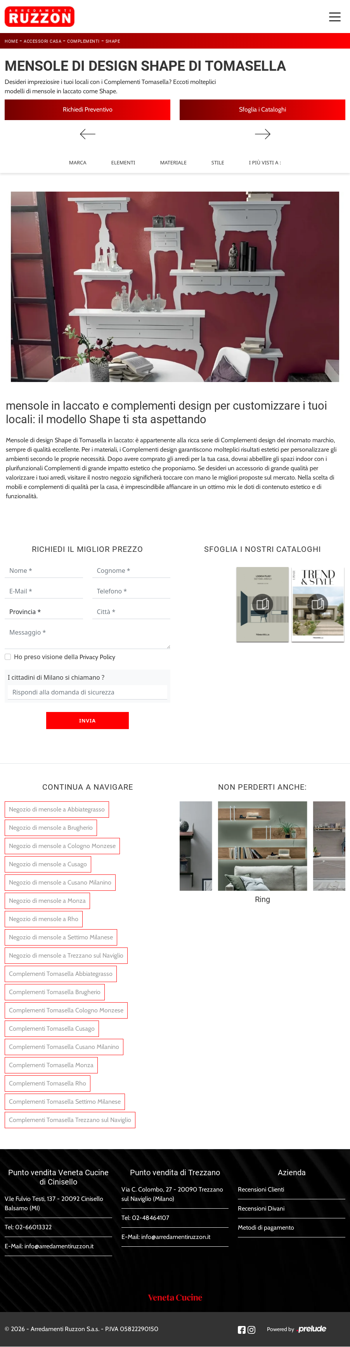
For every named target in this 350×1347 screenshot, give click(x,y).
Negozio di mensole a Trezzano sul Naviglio (66, 956)
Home (11, 41)
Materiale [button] (173, 162)
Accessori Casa (42, 41)
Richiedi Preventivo (88, 109)
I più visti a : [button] (265, 162)
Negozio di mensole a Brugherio (51, 828)
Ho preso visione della (64, 657)
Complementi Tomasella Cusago (52, 1029)
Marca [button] (78, 162)
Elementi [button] (123, 162)
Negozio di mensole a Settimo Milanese (61, 937)
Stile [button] (217, 162)
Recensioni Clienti (261, 1189)
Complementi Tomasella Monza (51, 1065)
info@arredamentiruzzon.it (59, 1246)
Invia (87, 720)
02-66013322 (33, 1227)
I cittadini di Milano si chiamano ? (56, 677)
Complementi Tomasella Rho (47, 1083)
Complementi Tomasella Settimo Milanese (65, 1102)
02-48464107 (150, 1218)
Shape (113, 41)
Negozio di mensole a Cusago (48, 864)
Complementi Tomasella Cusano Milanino (64, 1047)
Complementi (83, 41)
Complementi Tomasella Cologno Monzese (66, 1010)
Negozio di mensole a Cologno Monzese (62, 846)
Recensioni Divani (261, 1209)
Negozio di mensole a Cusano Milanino (60, 882)
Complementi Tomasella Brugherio (54, 992)
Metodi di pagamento (266, 1228)
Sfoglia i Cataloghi (262, 109)
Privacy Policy (97, 657)
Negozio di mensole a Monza (47, 901)
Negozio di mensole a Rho (43, 919)
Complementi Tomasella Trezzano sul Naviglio (70, 1120)
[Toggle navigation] (334, 16)
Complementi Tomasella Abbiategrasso (61, 974)
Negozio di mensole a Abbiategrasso (57, 809)
